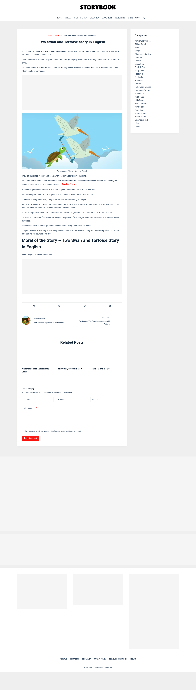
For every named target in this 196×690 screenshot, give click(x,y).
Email (61, 398)
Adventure (107, 18)
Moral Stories (141, 103)
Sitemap (133, 657)
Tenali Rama (140, 116)
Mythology (139, 107)
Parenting (120, 18)
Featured (139, 74)
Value (137, 126)
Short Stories (80, 18)
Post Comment (30, 436)
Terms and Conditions (118, 657)
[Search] (144, 18)
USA (137, 123)
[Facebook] (34, 305)
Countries (139, 57)
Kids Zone (139, 100)
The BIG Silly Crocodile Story (69, 367)
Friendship (139, 80)
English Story (140, 67)
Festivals (139, 77)
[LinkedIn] (109, 305)
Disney (138, 60)
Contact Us (74, 657)
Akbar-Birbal (140, 44)
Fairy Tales (139, 70)
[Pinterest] (84, 305)
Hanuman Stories (142, 90)
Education (94, 18)
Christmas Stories (143, 54)
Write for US (134, 18)
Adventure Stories (143, 41)
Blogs (137, 51)
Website (95, 398)
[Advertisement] (72, 92)
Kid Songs (139, 97)
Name (27, 398)
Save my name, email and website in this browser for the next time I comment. (53, 429)
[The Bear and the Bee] (106, 354)
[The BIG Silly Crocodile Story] (72, 354)
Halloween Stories (143, 87)
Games (138, 84)
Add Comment (30, 406)
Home (59, 18)
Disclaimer (86, 657)
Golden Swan (67, 184)
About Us (63, 657)
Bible (137, 47)
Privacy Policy (100, 657)
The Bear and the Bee (100, 367)
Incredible (139, 93)
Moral (68, 18)
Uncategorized (141, 120)
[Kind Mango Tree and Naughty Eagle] (37, 354)
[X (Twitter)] (59, 305)
